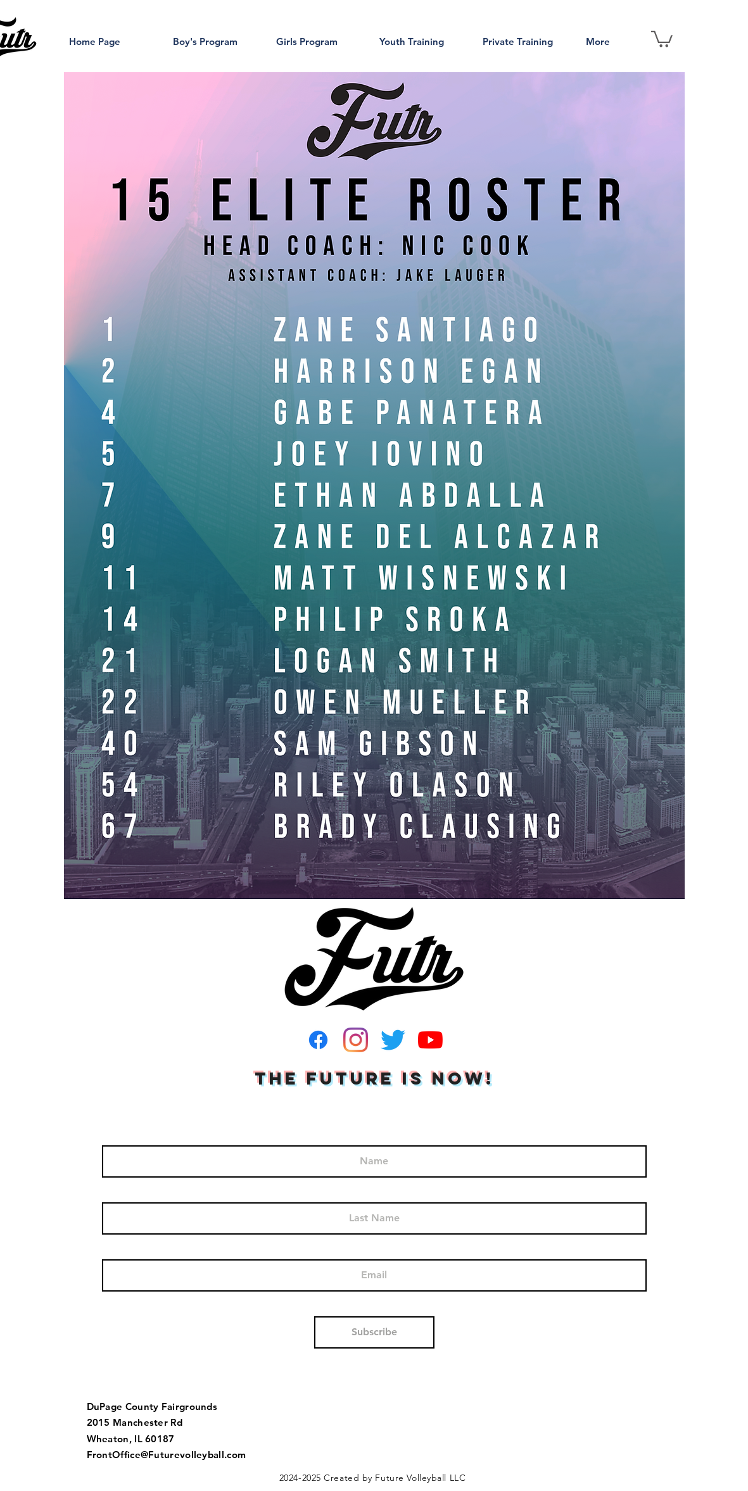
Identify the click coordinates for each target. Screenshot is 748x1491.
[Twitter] (393, 1040)
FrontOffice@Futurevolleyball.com (166, 1455)
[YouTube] (430, 1040)
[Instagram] (355, 1040)
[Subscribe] (374, 1332)
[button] (662, 38)
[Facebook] (318, 1040)
